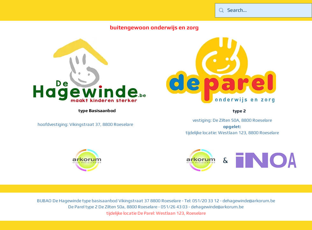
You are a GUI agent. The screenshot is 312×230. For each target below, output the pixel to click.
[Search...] (262, 10)
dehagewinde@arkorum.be (249, 200)
